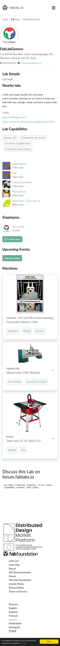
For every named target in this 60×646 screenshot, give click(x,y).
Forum (12, 576)
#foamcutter (13, 331)
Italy (15, 19)
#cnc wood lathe (14, 382)
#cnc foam (40, 331)
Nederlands (15, 623)
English (13, 607)
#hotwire (26, 331)
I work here (12, 239)
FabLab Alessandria (22, 182)
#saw (24, 450)
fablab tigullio (19, 163)
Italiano (13, 619)
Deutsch (13, 604)
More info (23, 643)
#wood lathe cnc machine (36, 382)
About (12, 568)
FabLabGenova (31, 19)
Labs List (14, 560)
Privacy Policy (16, 587)
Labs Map (14, 564)
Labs (5, 19)
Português (14, 627)
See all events (12, 258)
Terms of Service (18, 591)
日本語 (12, 630)
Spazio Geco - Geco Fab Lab (26, 200)
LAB (14, 173)
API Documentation (20, 572)
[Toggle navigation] (53, 7)
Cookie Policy (16, 583)
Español (13, 611)
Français (13, 615)
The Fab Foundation (20, 579)
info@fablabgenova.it (30, 63)
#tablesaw (12, 450)
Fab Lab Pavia (19, 191)
